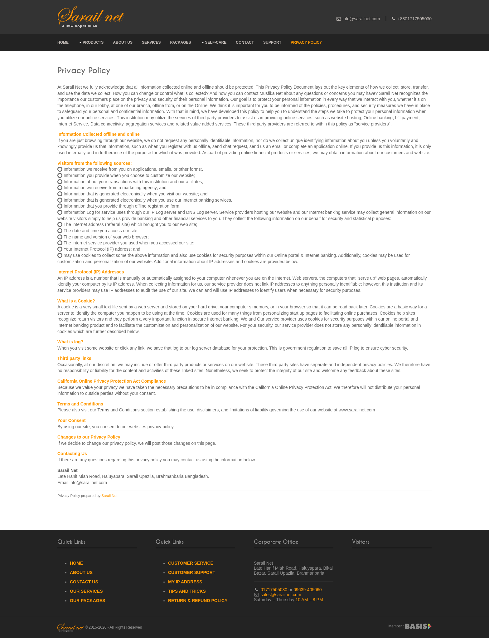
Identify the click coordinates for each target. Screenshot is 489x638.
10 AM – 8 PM (309, 599)
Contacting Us (72, 453)
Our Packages (87, 600)
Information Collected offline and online (98, 134)
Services (151, 42)
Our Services (86, 591)
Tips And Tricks (187, 591)
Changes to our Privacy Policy (88, 436)
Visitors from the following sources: (94, 163)
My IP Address (185, 581)
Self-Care (216, 42)
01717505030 (273, 589)
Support (272, 42)
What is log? (70, 341)
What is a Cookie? (76, 300)
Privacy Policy (306, 42)
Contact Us (84, 581)
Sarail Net (109, 495)
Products (93, 42)
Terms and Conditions (80, 403)
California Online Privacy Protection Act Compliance (111, 381)
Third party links (74, 358)
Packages (180, 42)
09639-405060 (307, 589)
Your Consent (71, 420)
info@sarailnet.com (361, 18)
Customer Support (191, 572)
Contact (245, 42)
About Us (123, 42)
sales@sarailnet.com (280, 594)
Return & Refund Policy (198, 600)
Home (63, 42)
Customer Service (190, 563)
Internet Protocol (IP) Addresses (90, 271)
